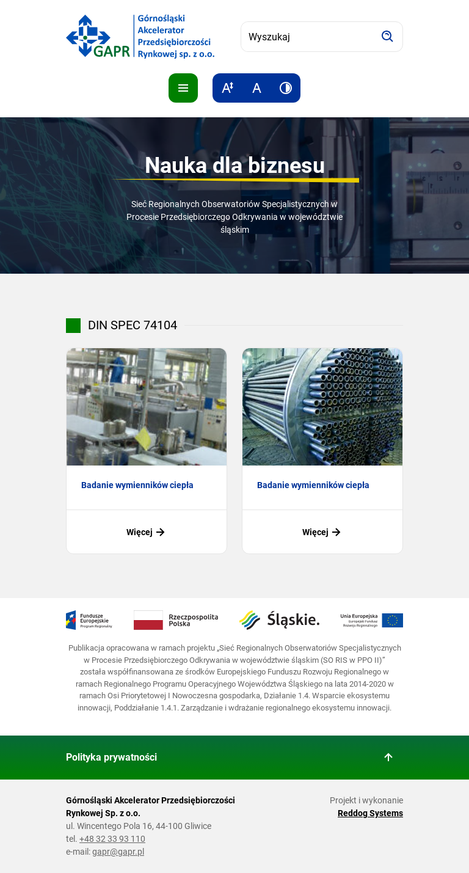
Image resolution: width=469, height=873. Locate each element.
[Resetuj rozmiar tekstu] (256, 88)
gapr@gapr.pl (118, 852)
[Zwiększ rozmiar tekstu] (227, 88)
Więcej (146, 532)
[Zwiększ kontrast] (285, 88)
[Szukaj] (387, 36)
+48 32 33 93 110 (112, 839)
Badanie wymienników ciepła (137, 485)
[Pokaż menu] (183, 88)
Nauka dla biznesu (235, 165)
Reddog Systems (370, 813)
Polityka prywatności (111, 757)
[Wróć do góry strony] (388, 757)
